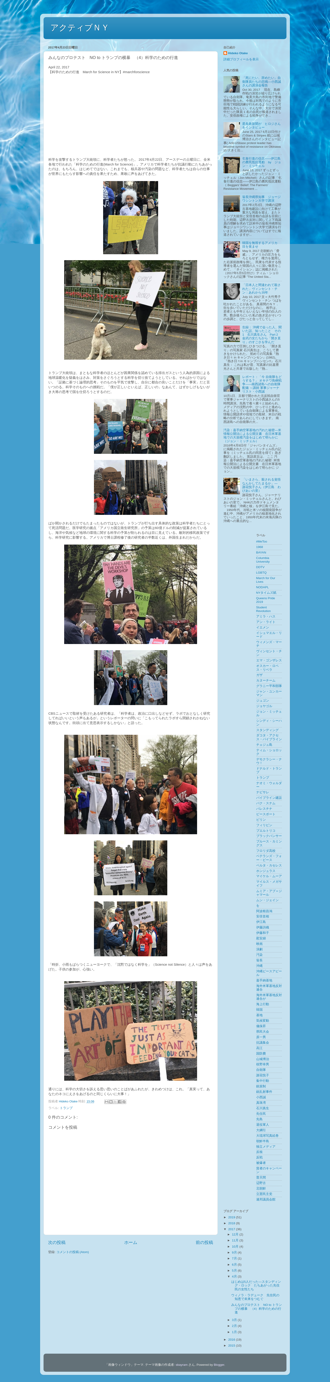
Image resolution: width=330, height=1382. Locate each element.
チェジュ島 (264, 744)
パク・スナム (265, 803)
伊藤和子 (262, 933)
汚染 (259, 955)
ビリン (261, 819)
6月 (235, 1264)
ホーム (130, 1242)
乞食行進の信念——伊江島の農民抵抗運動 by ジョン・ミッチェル (261, 162)
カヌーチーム (265, 680)
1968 (259, 547)
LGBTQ (261, 572)
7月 (235, 1258)
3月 (235, 1320)
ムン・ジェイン (267, 900)
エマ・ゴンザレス (269, 660)
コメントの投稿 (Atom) (72, 1252)
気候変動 (262, 1020)
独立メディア (265, 1146)
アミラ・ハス (265, 616)
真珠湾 (261, 1102)
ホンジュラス (265, 871)
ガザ (259, 675)
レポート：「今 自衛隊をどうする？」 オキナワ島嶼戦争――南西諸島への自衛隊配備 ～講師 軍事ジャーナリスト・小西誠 (262, 384)
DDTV (260, 567)
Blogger (219, 1364)
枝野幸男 (262, 1064)
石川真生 (262, 1108)
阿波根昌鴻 (264, 911)
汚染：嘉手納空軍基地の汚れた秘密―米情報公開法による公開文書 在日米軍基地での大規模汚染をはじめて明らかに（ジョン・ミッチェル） (252, 435)
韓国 (259, 1009)
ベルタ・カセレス (269, 865)
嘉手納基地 (264, 980)
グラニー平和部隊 (269, 686)
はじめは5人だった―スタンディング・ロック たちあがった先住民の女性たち (256, 1285)
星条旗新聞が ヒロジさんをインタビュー (261, 125)
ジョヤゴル (264, 706)
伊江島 (261, 922)
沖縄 (259, 966)
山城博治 (262, 1059)
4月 (235, 1276)
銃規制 (261, 1086)
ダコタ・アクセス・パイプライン (269, 737)
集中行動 (262, 1081)
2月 (235, 1326)
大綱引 (261, 1130)
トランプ (66, 1108)
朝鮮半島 (262, 1141)
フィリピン (264, 825)
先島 (259, 1119)
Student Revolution (263, 609)
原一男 (261, 1037)
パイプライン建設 (269, 797)
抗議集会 (262, 1042)
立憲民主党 (264, 1194)
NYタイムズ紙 (266, 592)
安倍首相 (262, 916)
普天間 (261, 1177)
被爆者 (261, 1163)
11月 (235, 1240)
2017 (232, 1229)
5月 (235, 1270)
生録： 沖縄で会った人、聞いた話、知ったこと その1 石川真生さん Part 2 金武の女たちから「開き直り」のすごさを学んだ (262, 335)
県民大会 (262, 1031)
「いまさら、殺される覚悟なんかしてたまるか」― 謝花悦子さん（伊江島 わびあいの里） (261, 485)
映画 (259, 944)
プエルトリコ (265, 830)
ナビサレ (262, 792)
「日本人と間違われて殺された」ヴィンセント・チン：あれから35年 (261, 288)
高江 (259, 1048)
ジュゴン (262, 700)
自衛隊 (261, 1070)
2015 (232, 1345)
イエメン (262, 627)
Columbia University (263, 559)
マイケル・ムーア (269, 876)
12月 (235, 1234)
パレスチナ (264, 808)
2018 (232, 1223)
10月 (235, 1246)
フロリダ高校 (265, 851)
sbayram (182, 1364)
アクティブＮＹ (79, 27)
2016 (232, 1339)
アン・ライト (265, 622)
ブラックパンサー (269, 836)
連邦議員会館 (265, 1199)
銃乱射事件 (264, 1091)
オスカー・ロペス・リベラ (267, 667)
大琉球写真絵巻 (267, 1135)
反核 (259, 1152)
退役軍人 (262, 1124)
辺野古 (261, 1183)
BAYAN (261, 552)
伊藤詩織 (262, 927)
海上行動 (262, 1004)
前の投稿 (204, 1242)
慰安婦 (261, 938)
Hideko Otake (238, 53)
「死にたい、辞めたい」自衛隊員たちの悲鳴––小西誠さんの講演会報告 (261, 81)
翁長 (259, 960)
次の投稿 (57, 1242)
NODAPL (262, 587)
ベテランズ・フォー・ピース (269, 857)
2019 (232, 1217)
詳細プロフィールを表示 (241, 59)
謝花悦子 (262, 1075)
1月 (235, 1332)
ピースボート (265, 814)
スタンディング (267, 730)
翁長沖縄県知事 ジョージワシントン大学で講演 (261, 198)
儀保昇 (261, 1026)
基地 (259, 1015)
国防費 (261, 1053)
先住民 (261, 1113)
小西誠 (261, 1097)
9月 (235, 1252)
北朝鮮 (261, 1188)
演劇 (259, 949)
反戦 (259, 1157)
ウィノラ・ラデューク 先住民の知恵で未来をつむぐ (255, 1297)
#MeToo (261, 541)
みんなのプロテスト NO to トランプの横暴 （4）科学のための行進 (256, 1308)
